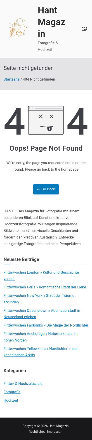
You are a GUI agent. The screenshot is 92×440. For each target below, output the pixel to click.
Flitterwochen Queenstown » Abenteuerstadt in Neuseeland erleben (42, 313)
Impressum (55, 431)
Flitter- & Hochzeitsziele (23, 383)
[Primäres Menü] (84, 29)
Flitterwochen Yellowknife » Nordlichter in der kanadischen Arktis (41, 352)
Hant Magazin (51, 22)
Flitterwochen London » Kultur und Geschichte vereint (41, 275)
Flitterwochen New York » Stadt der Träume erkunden (39, 298)
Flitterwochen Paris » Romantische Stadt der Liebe (45, 287)
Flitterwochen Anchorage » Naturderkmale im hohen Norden (41, 337)
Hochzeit (11, 400)
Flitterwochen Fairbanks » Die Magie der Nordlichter (46, 325)
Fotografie (12, 392)
